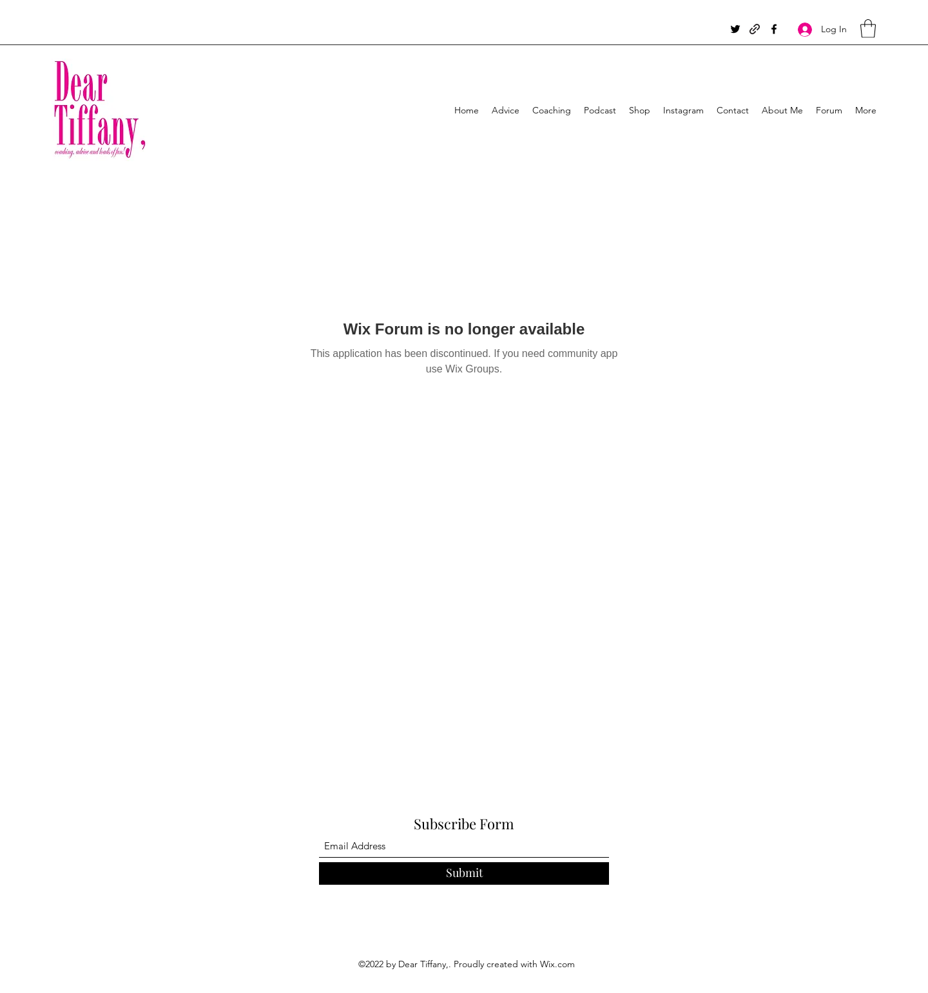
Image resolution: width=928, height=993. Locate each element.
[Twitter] (735, 29)
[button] (868, 28)
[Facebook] (774, 29)
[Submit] (464, 873)
